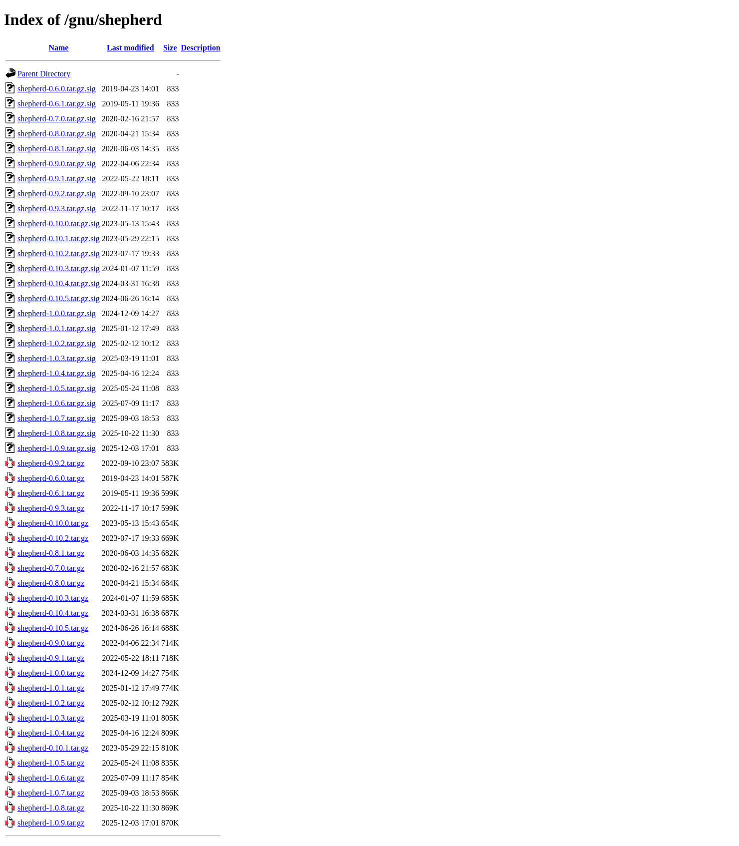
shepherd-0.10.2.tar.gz (52, 538)
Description (201, 47)
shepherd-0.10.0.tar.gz (52, 523)
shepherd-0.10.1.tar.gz (52, 748)
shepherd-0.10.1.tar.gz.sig (58, 238)
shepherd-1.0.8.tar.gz (50, 808)
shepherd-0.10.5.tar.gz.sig (58, 298)
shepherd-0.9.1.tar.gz (50, 658)
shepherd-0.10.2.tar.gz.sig (58, 253)
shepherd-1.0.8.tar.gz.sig (56, 433)
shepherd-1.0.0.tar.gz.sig (56, 313)
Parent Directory (43, 73)
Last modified (130, 47)
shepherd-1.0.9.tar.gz (50, 823)
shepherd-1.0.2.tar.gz (50, 703)
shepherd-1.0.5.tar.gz (50, 763)
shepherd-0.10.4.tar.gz (52, 613)
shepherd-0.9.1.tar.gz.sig (56, 178)
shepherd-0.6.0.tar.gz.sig (56, 88)
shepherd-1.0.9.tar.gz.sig (56, 448)
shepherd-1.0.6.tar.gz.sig (56, 403)
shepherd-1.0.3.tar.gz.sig (56, 358)
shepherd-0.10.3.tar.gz (52, 598)
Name (58, 47)
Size (170, 47)
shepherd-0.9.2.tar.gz (50, 463)
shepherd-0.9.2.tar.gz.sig (56, 193)
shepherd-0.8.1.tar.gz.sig (56, 148)
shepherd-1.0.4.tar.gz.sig (56, 373)
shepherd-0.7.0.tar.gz (50, 568)
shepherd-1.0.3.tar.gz (50, 718)
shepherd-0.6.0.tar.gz (50, 478)
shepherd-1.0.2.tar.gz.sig (56, 343)
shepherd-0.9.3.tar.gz (50, 508)
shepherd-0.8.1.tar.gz (50, 553)
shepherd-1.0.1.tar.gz (50, 688)
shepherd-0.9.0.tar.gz (50, 643)
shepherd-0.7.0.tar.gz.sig (56, 118)
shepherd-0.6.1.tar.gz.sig (56, 103)
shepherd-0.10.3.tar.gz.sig (58, 268)
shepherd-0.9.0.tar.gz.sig (56, 163)
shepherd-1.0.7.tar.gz (50, 793)
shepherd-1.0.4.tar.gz (50, 733)
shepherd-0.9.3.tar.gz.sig (56, 208)
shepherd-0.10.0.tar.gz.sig (58, 223)
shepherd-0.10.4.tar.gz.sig (58, 283)
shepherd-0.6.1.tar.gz (50, 493)
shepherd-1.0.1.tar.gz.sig (56, 328)
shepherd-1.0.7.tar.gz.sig (56, 418)
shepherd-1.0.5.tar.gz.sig (56, 388)
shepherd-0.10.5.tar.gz (52, 628)
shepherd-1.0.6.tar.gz (50, 778)
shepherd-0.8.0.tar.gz (50, 583)
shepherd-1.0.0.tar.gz (50, 673)
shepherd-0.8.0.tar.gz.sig (56, 133)
